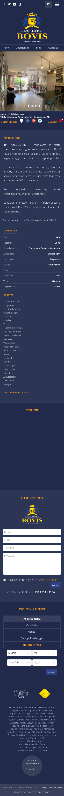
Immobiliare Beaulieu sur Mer (32, 738)
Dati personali (55, 787)
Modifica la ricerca (32, 609)
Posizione (32, 410)
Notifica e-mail (32, 644)
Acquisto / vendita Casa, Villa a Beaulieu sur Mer (32, 722)
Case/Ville (32, 625)
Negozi (32, 631)
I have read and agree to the (32, 580)
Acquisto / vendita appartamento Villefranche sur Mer (32, 719)
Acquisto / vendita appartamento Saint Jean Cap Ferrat (32, 716)
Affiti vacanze (17, 114)
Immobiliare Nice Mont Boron (32, 744)
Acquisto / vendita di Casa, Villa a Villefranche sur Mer (32, 735)
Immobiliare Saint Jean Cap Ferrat (32, 747)
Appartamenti (32, 618)
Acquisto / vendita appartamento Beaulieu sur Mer (32, 707)
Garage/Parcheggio (32, 638)
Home (3, 114)
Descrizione (22, 47)
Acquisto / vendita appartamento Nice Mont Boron (32, 713)
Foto (6, 47)
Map (38, 47)
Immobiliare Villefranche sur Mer (32, 750)
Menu (57, 4)
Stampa (61, 121)
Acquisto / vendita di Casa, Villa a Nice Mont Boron (32, 728)
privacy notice (49, 580)
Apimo (28, 792)
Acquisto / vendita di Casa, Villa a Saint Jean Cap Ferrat (32, 732)
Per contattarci (32, 498)
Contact (53, 47)
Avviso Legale (41, 787)
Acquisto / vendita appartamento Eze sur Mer (32, 710)
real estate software (41, 792)
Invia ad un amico (21, 121)
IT (48, 4)
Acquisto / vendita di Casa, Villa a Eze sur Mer (32, 725)
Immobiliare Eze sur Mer (32, 741)
